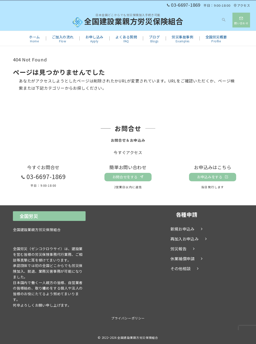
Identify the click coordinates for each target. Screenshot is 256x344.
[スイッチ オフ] (224, 20)
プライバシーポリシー (128, 318)
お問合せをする (128, 176)
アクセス (242, 5)
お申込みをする (212, 176)
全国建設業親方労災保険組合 (128, 22)
